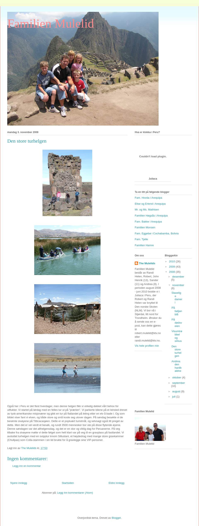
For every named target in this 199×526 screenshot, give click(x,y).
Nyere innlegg (18, 482)
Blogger (116, 517)
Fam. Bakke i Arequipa (148, 221)
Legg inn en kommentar (26, 465)
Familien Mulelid (50, 23)
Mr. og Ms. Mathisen (147, 209)
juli (174, 396)
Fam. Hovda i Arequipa (148, 197)
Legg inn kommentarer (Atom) (75, 492)
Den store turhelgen (176, 351)
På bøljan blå (176, 311)
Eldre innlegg (116, 482)
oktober (177, 377)
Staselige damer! (176, 297)
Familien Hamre (144, 245)
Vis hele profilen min (147, 345)
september (178, 382)
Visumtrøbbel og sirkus (176, 336)
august (176, 391)
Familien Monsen (145, 227)
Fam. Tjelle (141, 239)
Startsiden (68, 482)
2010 (172, 261)
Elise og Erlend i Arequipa (150, 203)
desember (178, 276)
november (178, 285)
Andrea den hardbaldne (176, 366)
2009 (172, 266)
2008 (172, 271)
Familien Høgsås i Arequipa (151, 215)
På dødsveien (176, 323)
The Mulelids (147, 263)
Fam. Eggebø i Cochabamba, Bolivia (157, 233)
